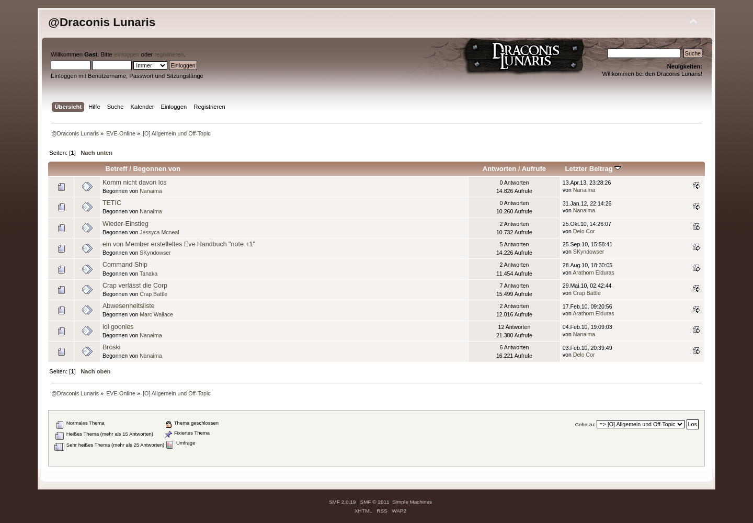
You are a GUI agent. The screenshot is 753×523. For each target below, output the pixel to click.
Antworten (499, 169)
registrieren (169, 54)
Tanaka (148, 273)
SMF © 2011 (375, 502)
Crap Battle (153, 294)
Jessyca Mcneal (159, 232)
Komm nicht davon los (134, 182)
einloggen (127, 54)
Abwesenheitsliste (128, 306)
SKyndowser (155, 252)
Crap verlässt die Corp (134, 285)
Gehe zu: (585, 424)
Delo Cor (584, 231)
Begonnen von (156, 169)
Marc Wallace (156, 314)
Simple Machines (412, 502)
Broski (111, 347)
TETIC (111, 203)
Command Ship (124, 264)
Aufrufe (534, 169)
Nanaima (151, 191)
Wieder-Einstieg (125, 224)
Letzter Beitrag (593, 169)
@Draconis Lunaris (101, 22)
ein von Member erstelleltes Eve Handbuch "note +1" (178, 244)
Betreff (117, 169)
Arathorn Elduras (593, 272)
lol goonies (118, 327)
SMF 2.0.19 (342, 502)
